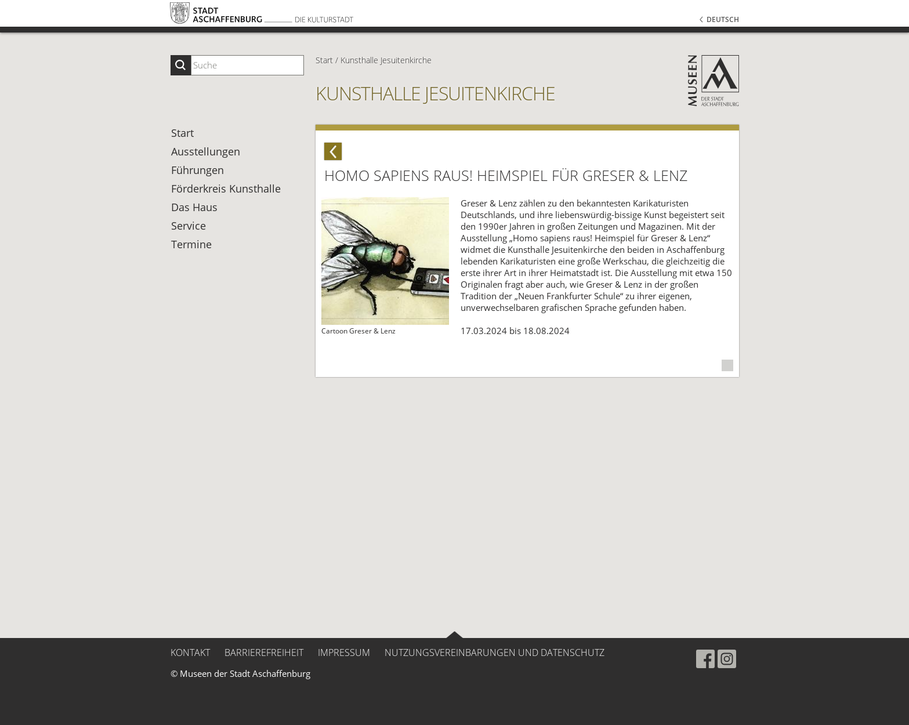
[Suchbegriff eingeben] (247, 65)
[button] (671, 41)
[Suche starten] (181, 65)
